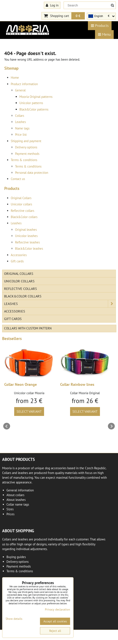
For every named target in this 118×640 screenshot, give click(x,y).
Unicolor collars (21, 204)
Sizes (10, 509)
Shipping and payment (26, 141)
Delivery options (26, 147)
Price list (21, 134)
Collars (19, 116)
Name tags (22, 128)
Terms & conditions (24, 160)
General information (20, 490)
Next (111, 426)
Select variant (29, 411)
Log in (52, 5)
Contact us (18, 179)
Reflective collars (22, 211)
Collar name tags (17, 504)
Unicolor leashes (26, 236)
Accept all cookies (55, 621)
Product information (24, 84)
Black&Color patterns (33, 109)
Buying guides (16, 557)
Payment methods (27, 154)
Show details (14, 618)
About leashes (16, 500)
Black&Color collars (24, 217)
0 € (78, 16)
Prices (10, 514)
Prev (6, 426)
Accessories (19, 255)
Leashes (20, 122)
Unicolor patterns (31, 103)
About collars (15, 495)
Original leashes (26, 230)
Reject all (55, 631)
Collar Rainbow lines (77, 384)
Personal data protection (31, 173)
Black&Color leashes (29, 248)
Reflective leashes (27, 242)
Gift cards (17, 261)
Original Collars (21, 198)
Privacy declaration (57, 609)
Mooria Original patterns (35, 97)
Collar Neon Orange (20, 384)
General (20, 90)
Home (15, 77)
